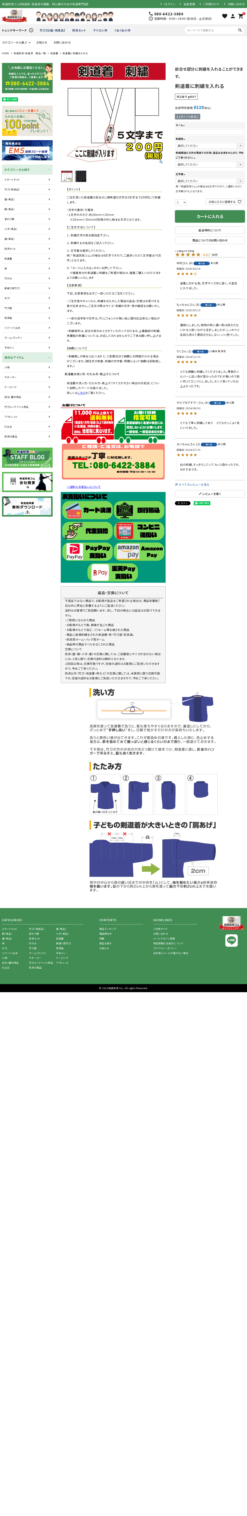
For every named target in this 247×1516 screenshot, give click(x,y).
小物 (7, 367)
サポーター (10, 377)
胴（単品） (9, 209)
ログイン (169, 4)
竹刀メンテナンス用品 (16, 406)
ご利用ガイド (211, 4)
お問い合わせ (236, 4)
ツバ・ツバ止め (12, 327)
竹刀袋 (8, 308)
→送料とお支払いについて (84, 487)
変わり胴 (9, 219)
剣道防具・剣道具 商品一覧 (30, 53)
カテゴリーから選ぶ (14, 42)
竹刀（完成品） (12, 189)
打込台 (8, 426)
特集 (101, 938)
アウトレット (10, 416)
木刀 (7, 298)
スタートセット (12, 179)
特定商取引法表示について (168, 943)
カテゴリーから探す (17, 170)
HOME (5, 53)
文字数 (181, 174)
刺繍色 (181, 138)
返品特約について (209, 230)
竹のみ (8, 278)
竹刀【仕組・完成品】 (52, 30)
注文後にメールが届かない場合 (170, 953)
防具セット (79, 30)
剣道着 (54, 53)
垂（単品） (9, 238)
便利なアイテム (14, 357)
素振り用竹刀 (11, 288)
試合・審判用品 (12, 397)
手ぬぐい (9, 347)
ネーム (180, 125)
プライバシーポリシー (165, 948)
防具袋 (8, 317)
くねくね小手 (122, 30)
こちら (81, 393)
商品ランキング (107, 928)
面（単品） (9, 199)
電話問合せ (105, 933)
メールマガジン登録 (164, 938)
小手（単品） (10, 229)
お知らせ (41, 42)
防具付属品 (10, 436)
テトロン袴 (100, 30)
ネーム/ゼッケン (13, 337)
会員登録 (189, 4)
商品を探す (105, 943)
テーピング (10, 387)
